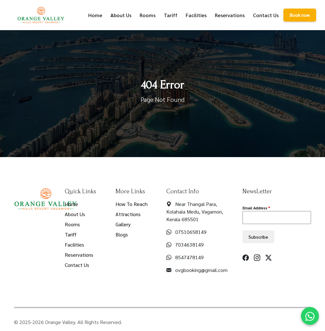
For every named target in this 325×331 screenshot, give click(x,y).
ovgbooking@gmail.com (201, 270)
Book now (300, 15)
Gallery (123, 224)
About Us (75, 214)
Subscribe (258, 237)
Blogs (122, 234)
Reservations (79, 254)
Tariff (70, 234)
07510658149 (191, 231)
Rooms (72, 224)
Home (71, 204)
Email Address (256, 207)
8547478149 (189, 257)
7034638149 (189, 244)
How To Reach (132, 204)
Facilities (74, 244)
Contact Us (77, 264)
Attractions (128, 214)
